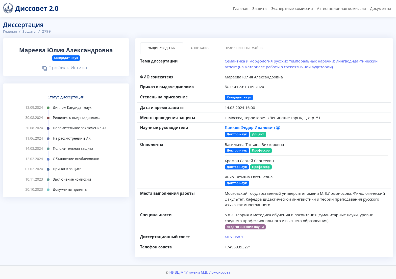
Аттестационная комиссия (341, 8)
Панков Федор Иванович (252, 127)
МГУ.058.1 (234, 236)
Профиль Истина (64, 68)
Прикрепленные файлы (244, 48)
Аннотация (200, 48)
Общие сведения (162, 48)
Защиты (259, 8)
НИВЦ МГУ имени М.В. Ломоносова (199, 272)
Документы (380, 8)
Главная (240, 8)
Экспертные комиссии (292, 8)
